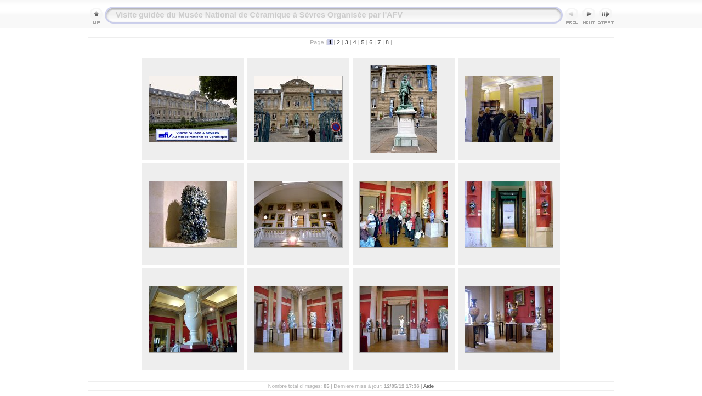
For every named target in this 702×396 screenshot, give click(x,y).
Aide (428, 386)
